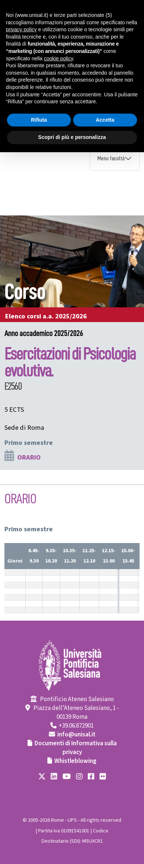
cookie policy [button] (58, 58)
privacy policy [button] (21, 29)
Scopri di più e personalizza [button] (72, 137)
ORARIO (29, 457)
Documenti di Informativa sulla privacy (76, 748)
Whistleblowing (75, 761)
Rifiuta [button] (39, 120)
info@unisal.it (76, 734)
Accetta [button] (105, 120)
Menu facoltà (111, 158)
